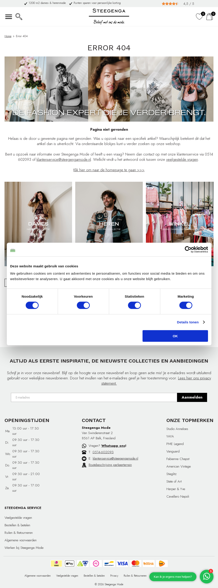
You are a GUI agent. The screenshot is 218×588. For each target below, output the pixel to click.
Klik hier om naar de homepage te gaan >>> (109, 170)
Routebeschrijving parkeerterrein (110, 464)
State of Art (174, 481)
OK (175, 336)
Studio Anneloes (177, 428)
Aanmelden (192, 397)
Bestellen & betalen (17, 525)
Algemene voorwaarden (21, 540)
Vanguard (173, 451)
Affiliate (189, 576)
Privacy (114, 576)
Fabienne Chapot (177, 458)
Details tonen (188, 322)
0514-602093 (103, 452)
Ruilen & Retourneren (19, 532)
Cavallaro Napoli (177, 496)
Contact (156, 576)
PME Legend (175, 443)
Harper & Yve (175, 488)
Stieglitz (171, 473)
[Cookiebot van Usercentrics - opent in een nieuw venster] (188, 249)
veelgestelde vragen (182, 159)
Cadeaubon (172, 576)
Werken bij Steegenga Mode (24, 547)
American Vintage (178, 466)
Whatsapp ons (113, 445)
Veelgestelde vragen (18, 517)
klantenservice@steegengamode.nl (64, 159)
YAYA (170, 436)
